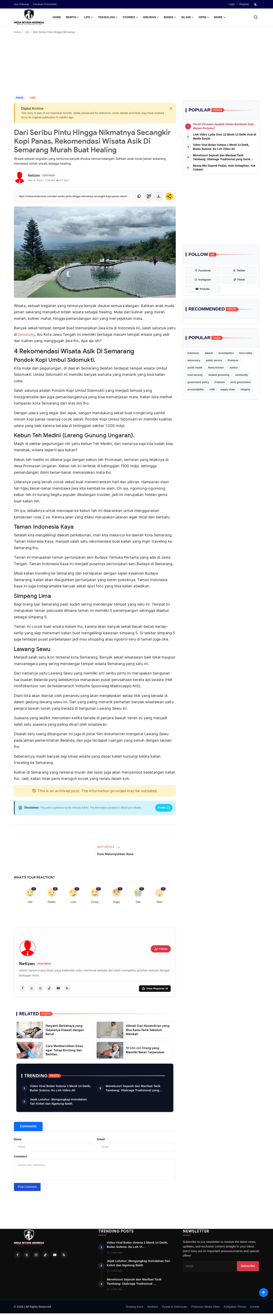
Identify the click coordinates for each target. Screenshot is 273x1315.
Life (27, 32)
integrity (245, 389)
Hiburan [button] (151, 17)
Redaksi (152, 1308)
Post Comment (27, 1187)
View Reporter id (155, 988)
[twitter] (31, 988)
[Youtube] (54, 1255)
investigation (226, 353)
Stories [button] (130, 17)
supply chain (227, 389)
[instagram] (40, 988)
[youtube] (58, 988)
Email (101, 1139)
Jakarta (208, 353)
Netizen (27, 963)
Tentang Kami (134, 1308)
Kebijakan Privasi (235, 1308)
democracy (193, 360)
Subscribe (248, 1267)
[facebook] (22, 988)
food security (195, 375)
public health (194, 367)
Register (244, 4)
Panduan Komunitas (45, 4)
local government (241, 382)
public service (214, 360)
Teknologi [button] (108, 17)
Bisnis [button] (170, 17)
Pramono (233, 360)
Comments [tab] (28, 1127)
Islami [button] (187, 17)
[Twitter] (26, 1255)
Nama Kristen (216, 367)
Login (232, 4)
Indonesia (193, 353)
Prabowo (220, 382)
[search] (255, 17)
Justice (233, 367)
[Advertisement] (137, 65)
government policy (198, 382)
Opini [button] (204, 17)
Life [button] (88, 17)
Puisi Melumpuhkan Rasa (115, 854)
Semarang (27, 334)
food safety (245, 353)
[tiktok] (49, 988)
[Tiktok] (45, 1255)
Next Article (108, 847)
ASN (211, 389)
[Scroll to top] (263, 1292)
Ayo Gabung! (21, 4)
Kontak (254, 1308)
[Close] (171, 108)
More (220, 17)
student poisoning (218, 375)
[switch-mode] (256, 4)
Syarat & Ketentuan (174, 1308)
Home (57, 17)
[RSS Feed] (64, 1255)
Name (18, 1139)
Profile (164, 808)
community (241, 375)
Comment (20, 1157)
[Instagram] (36, 1255)
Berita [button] (72, 17)
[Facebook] (17, 1255)
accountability (195, 389)
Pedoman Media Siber (205, 1308)
